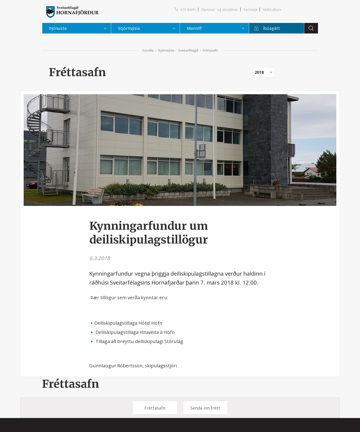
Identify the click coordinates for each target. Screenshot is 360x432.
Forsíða (148, 50)
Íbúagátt (271, 28)
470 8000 (188, 9)
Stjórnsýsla (166, 50)
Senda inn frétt (205, 408)
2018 (259, 72)
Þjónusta (58, 28)
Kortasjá (250, 9)
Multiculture (272, 9)
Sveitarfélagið (188, 50)
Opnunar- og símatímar (219, 9)
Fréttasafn (70, 384)
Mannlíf (194, 28)
